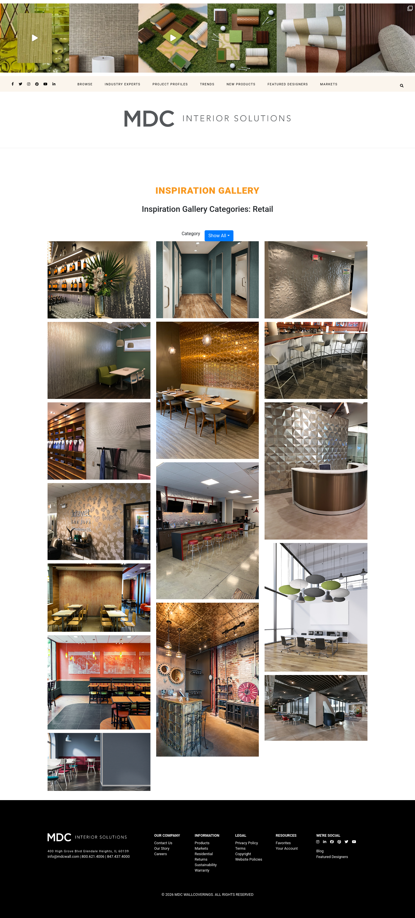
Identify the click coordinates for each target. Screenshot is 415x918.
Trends (207, 84)
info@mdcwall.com (63, 856)
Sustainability (206, 865)
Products (202, 843)
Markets (328, 84)
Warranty (202, 870)
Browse (85, 84)
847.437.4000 (118, 856)
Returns (201, 859)
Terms (240, 848)
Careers (160, 854)
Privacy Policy (246, 843)
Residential (204, 854)
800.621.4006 (93, 856)
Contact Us (163, 843)
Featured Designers (287, 84)
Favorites (283, 843)
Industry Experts (122, 84)
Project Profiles (170, 84)
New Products (241, 84)
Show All (217, 235)
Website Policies (248, 859)
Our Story (161, 848)
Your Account (287, 848)
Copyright (243, 854)
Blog (320, 851)
